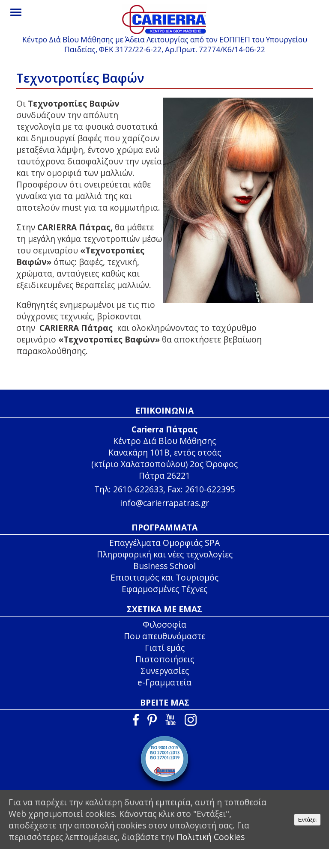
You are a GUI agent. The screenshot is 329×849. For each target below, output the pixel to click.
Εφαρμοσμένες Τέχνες (164, 589)
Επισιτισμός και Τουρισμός (164, 577)
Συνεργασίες (165, 670)
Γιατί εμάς (165, 647)
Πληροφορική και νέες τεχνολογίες (165, 554)
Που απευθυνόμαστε (164, 636)
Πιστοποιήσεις (164, 659)
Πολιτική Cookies (210, 837)
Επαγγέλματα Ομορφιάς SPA (164, 542)
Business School (164, 566)
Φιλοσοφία (164, 624)
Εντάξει (307, 819)
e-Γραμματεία (164, 682)
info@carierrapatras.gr (164, 503)
